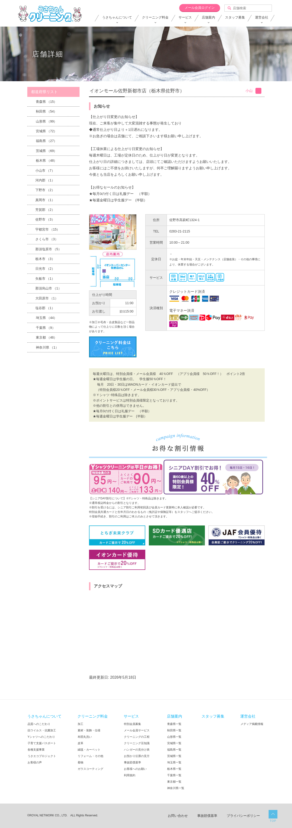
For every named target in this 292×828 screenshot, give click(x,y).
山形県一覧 (174, 736)
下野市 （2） (45, 190)
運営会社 (261, 17)
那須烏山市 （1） (48, 288)
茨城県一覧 (174, 756)
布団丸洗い (85, 736)
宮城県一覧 (174, 743)
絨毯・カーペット (89, 749)
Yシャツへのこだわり (41, 736)
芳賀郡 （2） (45, 210)
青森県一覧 (174, 724)
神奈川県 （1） (47, 347)
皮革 (80, 743)
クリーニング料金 (155, 17)
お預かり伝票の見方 (137, 756)
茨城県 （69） (46, 151)
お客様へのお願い (135, 769)
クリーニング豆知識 (137, 743)
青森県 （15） (46, 102)
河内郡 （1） (45, 180)
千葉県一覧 (174, 775)
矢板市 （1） (45, 278)
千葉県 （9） (45, 328)
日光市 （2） (45, 268)
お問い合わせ (178, 816)
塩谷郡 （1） (45, 308)
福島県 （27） (46, 141)
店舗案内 (208, 17)
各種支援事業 (36, 749)
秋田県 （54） (46, 111)
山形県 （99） (46, 121)
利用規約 (129, 775)
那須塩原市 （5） (48, 249)
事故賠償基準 (132, 762)
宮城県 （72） (46, 131)
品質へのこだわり (39, 724)
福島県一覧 (174, 749)
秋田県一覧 (174, 730)
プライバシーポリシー (243, 816)
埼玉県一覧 (174, 762)
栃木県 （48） (46, 160)
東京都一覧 (174, 781)
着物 (80, 762)
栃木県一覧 (174, 769)
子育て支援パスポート (42, 743)
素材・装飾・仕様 (89, 730)
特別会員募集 (132, 724)
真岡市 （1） (45, 200)
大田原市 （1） (46, 298)
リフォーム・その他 (90, 756)
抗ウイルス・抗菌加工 (42, 730)
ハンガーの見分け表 (137, 749)
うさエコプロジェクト (42, 756)
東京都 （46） (46, 337)
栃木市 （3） (45, 259)
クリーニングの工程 (137, 736)
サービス (185, 17)
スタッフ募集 (235, 17)
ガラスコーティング (90, 769)
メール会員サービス (137, 730)
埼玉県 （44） (46, 318)
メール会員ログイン (200, 7)
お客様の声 (35, 762)
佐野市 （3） (45, 219)
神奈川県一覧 (175, 788)
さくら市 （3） (46, 239)
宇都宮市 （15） (47, 229)
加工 (80, 724)
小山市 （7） (45, 170)
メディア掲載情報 (251, 724)
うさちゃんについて (117, 17)
